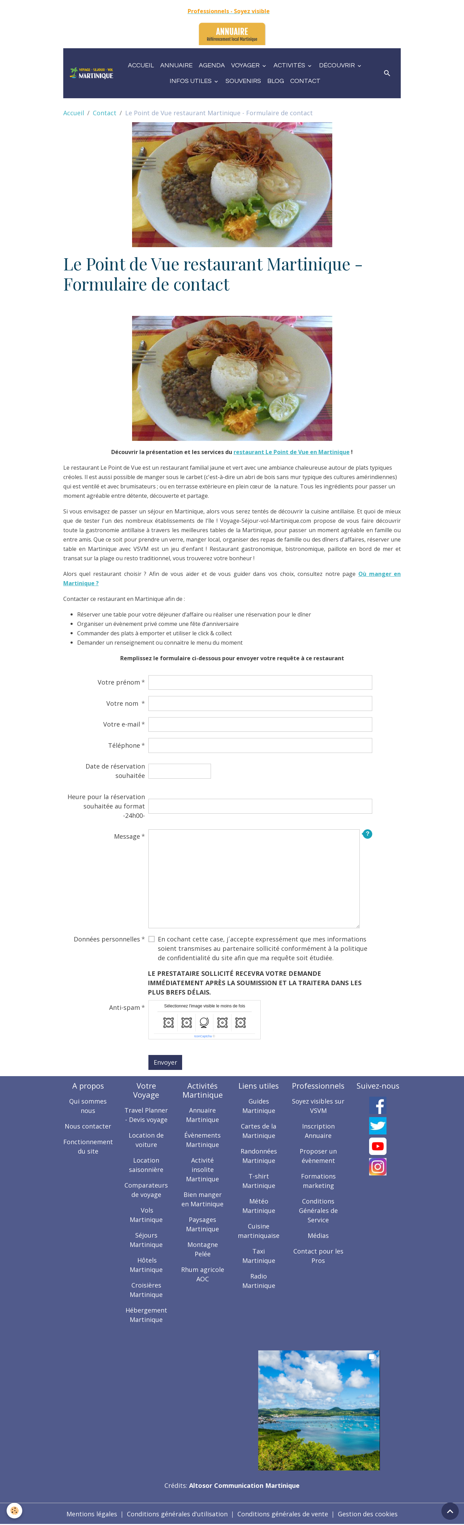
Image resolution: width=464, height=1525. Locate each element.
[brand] (91, 73)
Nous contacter (88, 1126)
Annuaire (176, 65)
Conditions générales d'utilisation (177, 1514)
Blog (275, 81)
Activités (290, 65)
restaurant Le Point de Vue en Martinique (292, 452)
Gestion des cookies (368, 1514)
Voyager (246, 65)
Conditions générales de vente (282, 1514)
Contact (305, 81)
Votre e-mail (121, 724)
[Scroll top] (450, 1511)
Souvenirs (243, 81)
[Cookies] (15, 1510)
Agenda (212, 65)
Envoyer (165, 1062)
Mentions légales (91, 1514)
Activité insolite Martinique (202, 1169)
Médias (318, 1235)
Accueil (141, 65)
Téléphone (124, 745)
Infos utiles (191, 81)
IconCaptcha (203, 1036)
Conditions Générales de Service (318, 1210)
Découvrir (337, 65)
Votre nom (123, 703)
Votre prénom (119, 682)
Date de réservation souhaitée (115, 771)
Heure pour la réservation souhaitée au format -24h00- (106, 806)
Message (127, 836)
